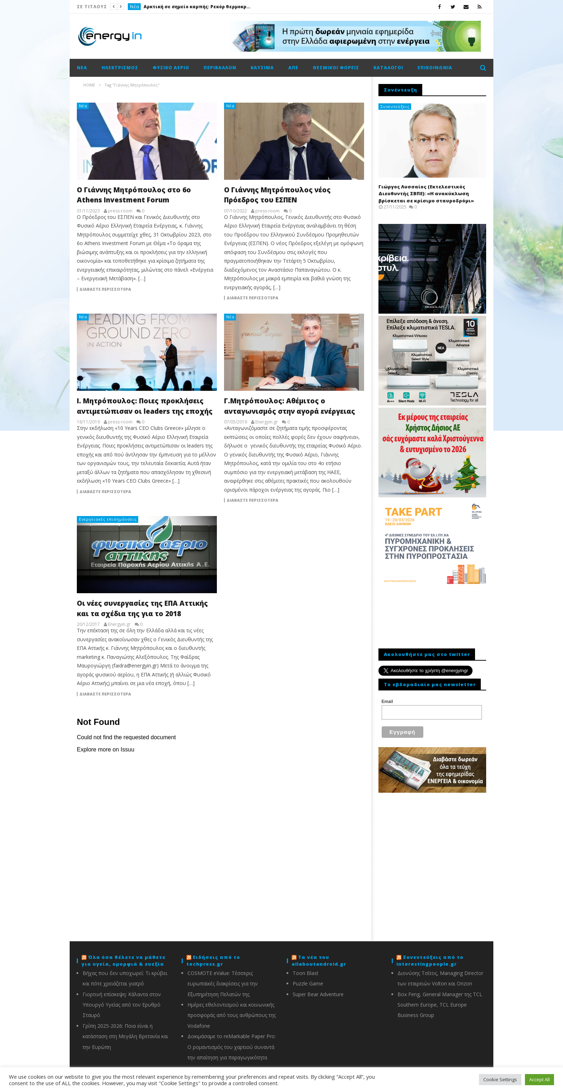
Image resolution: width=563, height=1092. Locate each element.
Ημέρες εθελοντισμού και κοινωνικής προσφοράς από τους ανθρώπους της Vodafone (231, 1015)
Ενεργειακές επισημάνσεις (108, 519)
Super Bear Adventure (318, 994)
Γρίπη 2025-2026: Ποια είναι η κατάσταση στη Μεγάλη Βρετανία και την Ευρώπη (125, 1036)
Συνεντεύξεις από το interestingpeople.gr (430, 960)
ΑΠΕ (293, 68)
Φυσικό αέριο (171, 68)
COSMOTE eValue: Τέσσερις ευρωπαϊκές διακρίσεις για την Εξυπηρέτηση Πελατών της (222, 984)
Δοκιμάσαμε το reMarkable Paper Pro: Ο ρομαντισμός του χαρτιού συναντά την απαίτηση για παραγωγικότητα (231, 1047)
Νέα (134, 7)
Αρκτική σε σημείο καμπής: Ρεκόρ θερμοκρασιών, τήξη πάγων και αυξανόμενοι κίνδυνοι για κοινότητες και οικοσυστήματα (197, 7)
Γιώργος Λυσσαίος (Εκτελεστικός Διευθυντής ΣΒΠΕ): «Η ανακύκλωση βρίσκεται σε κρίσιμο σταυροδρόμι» (426, 193)
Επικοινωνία (435, 68)
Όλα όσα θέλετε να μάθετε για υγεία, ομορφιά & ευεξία (124, 960)
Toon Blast (305, 973)
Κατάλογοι (388, 68)
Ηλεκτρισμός (120, 68)
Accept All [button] (539, 1079)
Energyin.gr (266, 422)
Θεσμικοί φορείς (336, 68)
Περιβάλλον (220, 68)
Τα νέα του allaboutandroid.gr (319, 960)
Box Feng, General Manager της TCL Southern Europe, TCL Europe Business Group (439, 1005)
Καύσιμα (262, 68)
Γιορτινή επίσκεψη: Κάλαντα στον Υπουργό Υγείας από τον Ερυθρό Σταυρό (122, 1005)
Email (387, 701)
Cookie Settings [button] (500, 1079)
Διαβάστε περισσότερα (105, 289)
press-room (120, 211)
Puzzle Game (308, 983)
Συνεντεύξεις (395, 106)
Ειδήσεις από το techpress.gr (213, 960)
